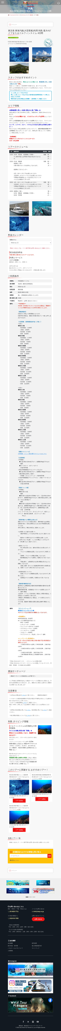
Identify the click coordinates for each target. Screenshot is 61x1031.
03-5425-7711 (14, 911)
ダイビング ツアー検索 (27, 15)
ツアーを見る (19, 800)
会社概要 (10, 943)
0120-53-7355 (14, 918)
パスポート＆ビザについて (15, 948)
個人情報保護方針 (37, 945)
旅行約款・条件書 (13, 945)
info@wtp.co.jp (39, 911)
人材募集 (10, 950)
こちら (23, 695)
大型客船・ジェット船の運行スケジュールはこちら (32, 453)
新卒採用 (34, 943)
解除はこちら (15, 860)
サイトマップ (35, 948)
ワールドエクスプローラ (14, 15)
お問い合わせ (38, 919)
